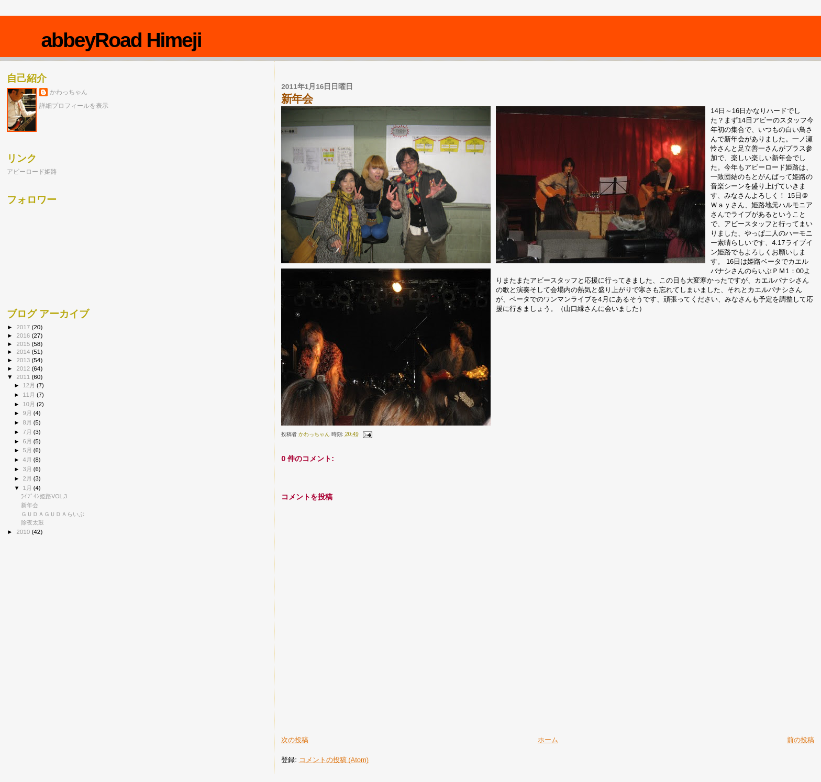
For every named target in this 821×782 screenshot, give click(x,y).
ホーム (548, 740)
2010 (23, 531)
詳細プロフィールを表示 (73, 105)
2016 (23, 335)
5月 (28, 450)
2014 (23, 351)
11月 (30, 395)
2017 (23, 326)
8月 (28, 422)
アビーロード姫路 (32, 171)
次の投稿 (294, 740)
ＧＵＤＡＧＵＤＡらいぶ (52, 514)
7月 (28, 432)
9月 (28, 413)
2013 (23, 359)
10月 (30, 404)
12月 (30, 385)
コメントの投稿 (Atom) (334, 760)
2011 (23, 376)
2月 (28, 478)
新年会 (29, 505)
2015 (23, 343)
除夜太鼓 (32, 522)
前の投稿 (800, 740)
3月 (28, 469)
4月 (28, 459)
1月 (28, 488)
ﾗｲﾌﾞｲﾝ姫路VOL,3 (44, 496)
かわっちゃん (68, 92)
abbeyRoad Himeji (121, 40)
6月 (28, 441)
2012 (23, 368)
